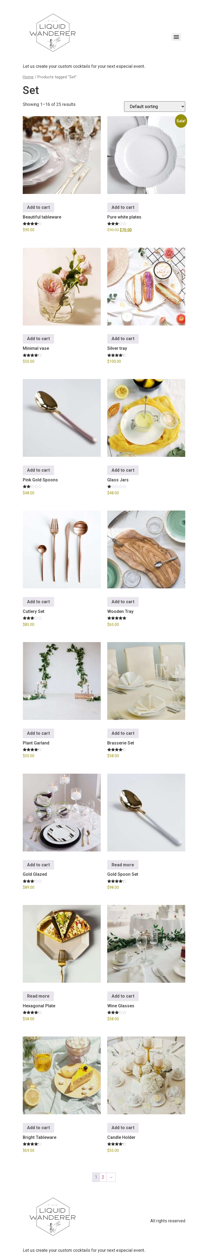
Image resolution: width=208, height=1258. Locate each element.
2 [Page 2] (103, 1177)
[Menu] (176, 37)
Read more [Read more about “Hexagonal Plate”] (38, 996)
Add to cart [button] (38, 207)
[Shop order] (154, 106)
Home (28, 77)
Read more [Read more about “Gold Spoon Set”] (123, 864)
